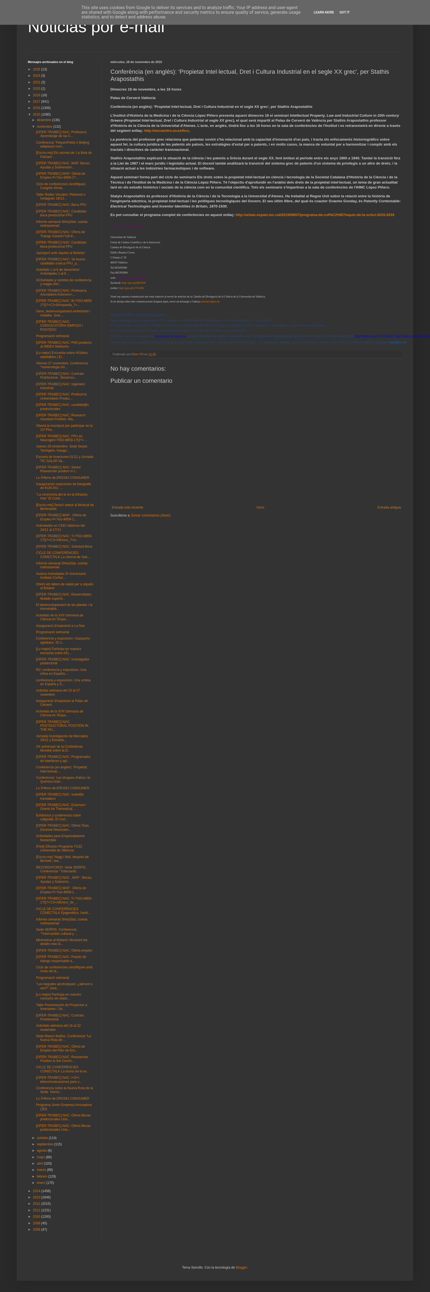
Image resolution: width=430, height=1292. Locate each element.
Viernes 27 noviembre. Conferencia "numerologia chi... (62, 365)
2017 (37, 101)
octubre (43, 1138)
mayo (41, 1157)
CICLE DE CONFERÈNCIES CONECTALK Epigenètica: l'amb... (63, 911)
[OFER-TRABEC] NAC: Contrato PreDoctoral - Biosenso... (60, 375)
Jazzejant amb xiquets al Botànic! (60, 253)
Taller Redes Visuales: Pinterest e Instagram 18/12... (60, 196)
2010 (37, 1217)
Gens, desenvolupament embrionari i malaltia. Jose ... (63, 313)
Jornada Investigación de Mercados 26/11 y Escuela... (62, 738)
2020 (37, 89)
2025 (37, 69)
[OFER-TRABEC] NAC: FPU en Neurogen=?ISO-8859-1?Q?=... (61, 438)
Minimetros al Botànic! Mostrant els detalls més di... (62, 942)
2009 (37, 1223)
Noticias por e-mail (96, 26)
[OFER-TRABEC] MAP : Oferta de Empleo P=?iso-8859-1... (61, 517)
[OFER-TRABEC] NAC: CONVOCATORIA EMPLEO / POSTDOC (59, 326)
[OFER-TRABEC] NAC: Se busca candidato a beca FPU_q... (60, 261)
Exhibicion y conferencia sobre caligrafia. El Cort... (58, 817)
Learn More (324, 12)
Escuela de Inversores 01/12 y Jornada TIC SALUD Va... (64, 459)
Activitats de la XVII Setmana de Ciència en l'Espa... (59, 617)
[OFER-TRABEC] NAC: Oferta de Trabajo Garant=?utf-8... (60, 234)
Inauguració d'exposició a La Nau (60, 626)
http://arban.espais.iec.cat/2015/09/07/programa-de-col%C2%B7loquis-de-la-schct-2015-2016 (315, 215)
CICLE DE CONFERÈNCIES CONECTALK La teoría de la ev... (62, 1069)
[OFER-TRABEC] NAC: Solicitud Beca (64, 546)
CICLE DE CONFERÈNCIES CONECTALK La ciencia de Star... (63, 555)
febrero (42, 1176)
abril (40, 1163)
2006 (37, 1229)
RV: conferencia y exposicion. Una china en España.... (61, 672)
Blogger (241, 1267)
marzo (42, 1170)
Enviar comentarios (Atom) (150, 515)
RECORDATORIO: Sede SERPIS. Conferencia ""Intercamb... (61, 869)
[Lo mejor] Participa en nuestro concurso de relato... (58, 996)
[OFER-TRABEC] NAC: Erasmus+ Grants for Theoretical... (61, 807)
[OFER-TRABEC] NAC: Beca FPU (61, 205)
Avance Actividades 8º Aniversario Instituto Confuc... (61, 576)
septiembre (45, 1144)
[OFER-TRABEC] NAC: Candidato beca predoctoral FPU (61, 213)
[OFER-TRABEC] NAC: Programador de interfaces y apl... (63, 759)
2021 (37, 82)
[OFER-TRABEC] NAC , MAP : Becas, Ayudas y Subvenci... (64, 879)
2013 (37, 1197)
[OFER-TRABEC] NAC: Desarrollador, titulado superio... (64, 596)
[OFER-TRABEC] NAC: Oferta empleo (64, 950)
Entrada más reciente (127, 507)
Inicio (260, 507)
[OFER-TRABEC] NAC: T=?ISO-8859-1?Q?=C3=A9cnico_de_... (64, 900)
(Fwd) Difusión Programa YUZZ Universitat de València (59, 848)
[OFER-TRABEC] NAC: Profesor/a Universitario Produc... (61, 396)
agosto (42, 1150)
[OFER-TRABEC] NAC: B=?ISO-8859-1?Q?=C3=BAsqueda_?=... (64, 303)
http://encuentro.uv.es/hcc (166, 131)
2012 (37, 1204)
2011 (37, 1210)
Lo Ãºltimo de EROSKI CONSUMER (62, 478)
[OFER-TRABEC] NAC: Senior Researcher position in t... (58, 469)
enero (41, 1183)
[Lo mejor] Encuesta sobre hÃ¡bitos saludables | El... (62, 355)
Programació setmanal (52, 336)
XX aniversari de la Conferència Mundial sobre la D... (59, 748)
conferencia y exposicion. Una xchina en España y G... (63, 682)
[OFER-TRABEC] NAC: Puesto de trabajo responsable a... (61, 959)
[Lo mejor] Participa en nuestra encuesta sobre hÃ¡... (58, 651)
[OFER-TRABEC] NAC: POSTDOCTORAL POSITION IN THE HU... (62, 726)
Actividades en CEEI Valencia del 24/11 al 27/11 (60, 527)
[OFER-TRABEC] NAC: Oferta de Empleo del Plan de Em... (60, 1048)
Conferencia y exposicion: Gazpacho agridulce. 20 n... (63, 640)
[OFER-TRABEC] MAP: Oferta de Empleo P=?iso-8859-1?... (60, 175)
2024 (37, 76)
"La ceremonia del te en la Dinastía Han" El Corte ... (61, 496)
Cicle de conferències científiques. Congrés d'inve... (61, 186)
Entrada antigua (389, 507)
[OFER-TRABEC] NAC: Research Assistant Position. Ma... (60, 417)
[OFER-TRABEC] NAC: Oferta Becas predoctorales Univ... (63, 1117)
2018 (37, 95)
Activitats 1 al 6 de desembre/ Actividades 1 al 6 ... (57, 271)
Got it (344, 12)
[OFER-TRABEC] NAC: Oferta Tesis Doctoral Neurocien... (62, 827)
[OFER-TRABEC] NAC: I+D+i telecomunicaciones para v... (59, 1079)
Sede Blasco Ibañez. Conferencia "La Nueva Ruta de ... (63, 1038)
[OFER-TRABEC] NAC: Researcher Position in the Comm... (62, 1059)
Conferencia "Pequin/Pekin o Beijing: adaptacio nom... (63, 144)
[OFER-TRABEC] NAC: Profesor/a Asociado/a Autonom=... (61, 292)
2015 (37, 114)
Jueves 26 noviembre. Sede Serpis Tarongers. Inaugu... (61, 448)
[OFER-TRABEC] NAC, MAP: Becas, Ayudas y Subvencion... (63, 165)
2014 (37, 1191)
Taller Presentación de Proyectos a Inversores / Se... (61, 1007)
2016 (37, 108)
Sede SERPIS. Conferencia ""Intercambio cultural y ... (57, 931)
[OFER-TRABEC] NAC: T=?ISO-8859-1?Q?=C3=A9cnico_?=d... (64, 538)
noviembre (45, 127)
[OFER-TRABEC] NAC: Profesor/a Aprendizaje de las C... (61, 134)
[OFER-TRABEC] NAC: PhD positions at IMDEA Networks (64, 344)
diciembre (44, 120)
